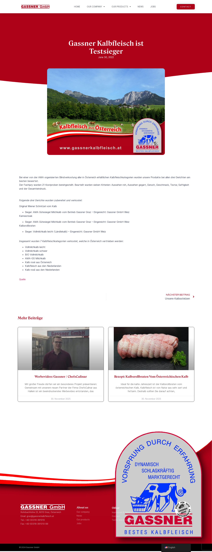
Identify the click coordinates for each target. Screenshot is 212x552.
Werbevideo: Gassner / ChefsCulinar (61, 377)
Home (77, 6)
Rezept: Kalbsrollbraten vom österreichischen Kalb (151, 377)
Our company (96, 6)
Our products (121, 6)
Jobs (153, 6)
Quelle (22, 280)
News (141, 6)
